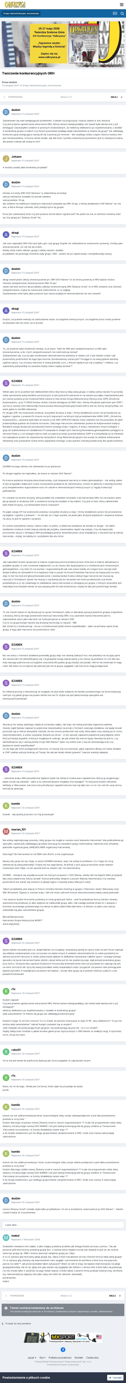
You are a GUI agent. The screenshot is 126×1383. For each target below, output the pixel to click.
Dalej (114, 97)
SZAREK (16, 381)
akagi (15, 232)
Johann (16, 156)
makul (15, 1235)
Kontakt (79, 1357)
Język (32, 1357)
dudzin (13, 82)
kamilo (15, 803)
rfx (13, 989)
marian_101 (18, 829)
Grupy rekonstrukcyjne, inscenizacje (42, 85)
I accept (115, 1377)
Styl (42, 1357)
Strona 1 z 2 (67, 97)
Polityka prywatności (60, 1357)
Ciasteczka (92, 1357)
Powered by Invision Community (63, 1364)
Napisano (25, 114)
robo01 (15, 1049)
